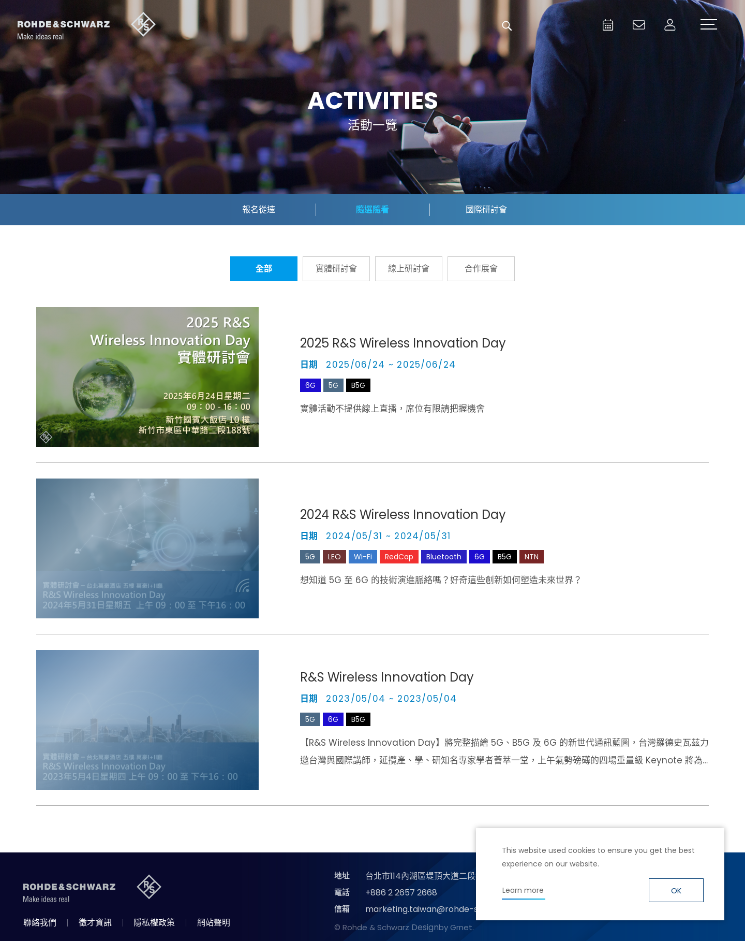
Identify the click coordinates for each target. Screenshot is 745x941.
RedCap (399, 557)
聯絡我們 (39, 923)
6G (310, 385)
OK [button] (676, 891)
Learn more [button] (523, 890)
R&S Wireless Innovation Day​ (387, 677)
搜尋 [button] (507, 26)
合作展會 (481, 268)
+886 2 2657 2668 (401, 893)
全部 (264, 268)
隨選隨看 (372, 209)
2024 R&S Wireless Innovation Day (403, 514)
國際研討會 (486, 209)
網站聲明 (213, 923)
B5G (358, 385)
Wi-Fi (363, 557)
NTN (532, 557)
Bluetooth (443, 557)
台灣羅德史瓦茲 (87, 25)
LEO (334, 557)
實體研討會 (336, 268)
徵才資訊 (95, 923)
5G (333, 385)
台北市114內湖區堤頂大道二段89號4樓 (436, 876)
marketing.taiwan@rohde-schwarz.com (446, 909)
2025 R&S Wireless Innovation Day (403, 343)
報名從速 (258, 209)
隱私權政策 (154, 923)
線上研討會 (408, 268)
